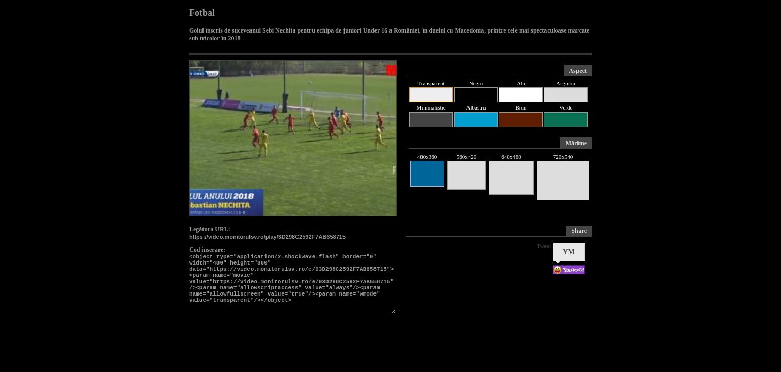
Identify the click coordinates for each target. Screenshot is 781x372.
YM (568, 252)
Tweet (544, 246)
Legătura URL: (209, 229)
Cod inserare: (207, 249)
